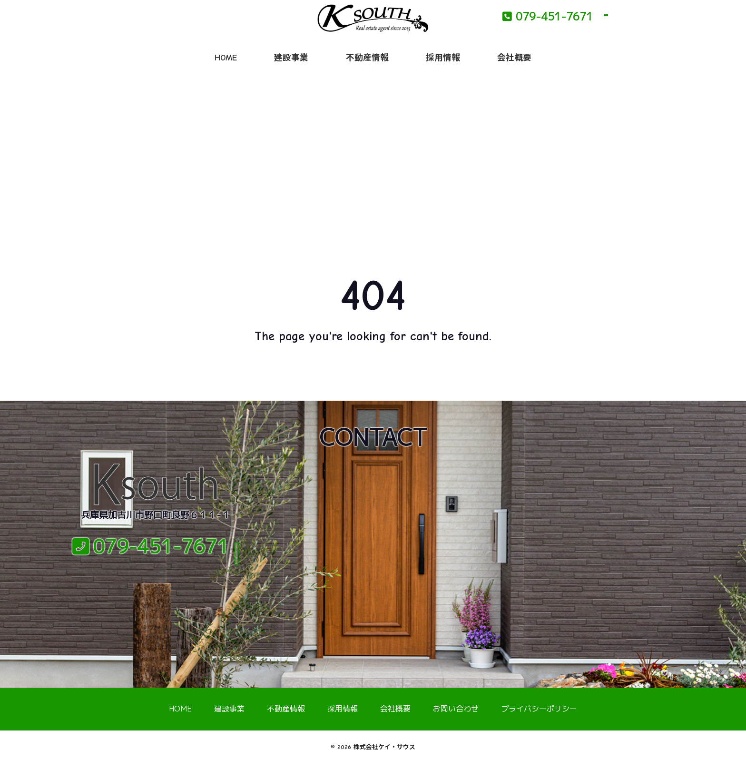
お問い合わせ (456, 708)
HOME (226, 57)
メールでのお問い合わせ (155, 584)
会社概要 (514, 57)
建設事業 (291, 57)
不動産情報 (367, 57)
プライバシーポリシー (539, 708)
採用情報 (443, 57)
